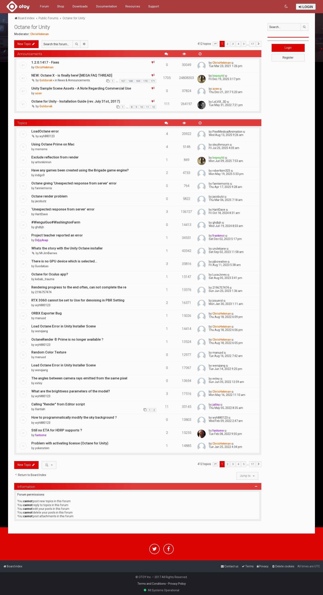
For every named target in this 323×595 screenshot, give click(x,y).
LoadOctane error (45, 131)
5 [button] (243, 43)
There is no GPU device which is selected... (64, 261)
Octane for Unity (32, 27)
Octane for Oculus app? (49, 274)
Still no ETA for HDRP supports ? (56, 430)
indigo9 (40, 175)
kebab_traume (44, 279)
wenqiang (41, 331)
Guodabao (41, 266)
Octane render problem (49, 196)
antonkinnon (43, 162)
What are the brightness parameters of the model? (70, 391)
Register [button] (288, 57)
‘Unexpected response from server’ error (62, 209)
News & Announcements (74, 80)
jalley (216, 404)
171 (153, 81)
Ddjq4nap (41, 240)
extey (38, 383)
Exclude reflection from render (55, 157)
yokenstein (42, 448)
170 (145, 81)
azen (38, 93)
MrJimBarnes (48, 253)
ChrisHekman (39, 34)
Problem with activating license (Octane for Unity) (69, 443)
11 (147, 107)
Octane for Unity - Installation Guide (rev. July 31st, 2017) (75, 101)
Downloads (80, 6)
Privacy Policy (177, 583)
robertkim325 (221, 170)
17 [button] (252, 43)
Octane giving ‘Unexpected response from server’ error (74, 183)
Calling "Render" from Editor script (58, 404)
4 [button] (238, 43)
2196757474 (43, 292)
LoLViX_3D (219, 101)
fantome (40, 435)
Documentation (106, 6)
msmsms (41, 149)
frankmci (218, 235)
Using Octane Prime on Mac (52, 144)
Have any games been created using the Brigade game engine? (80, 170)
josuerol (217, 300)
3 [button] (233, 43)
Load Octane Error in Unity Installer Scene (63, 326)
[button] (215, 44)
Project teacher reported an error (57, 235)
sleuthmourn (220, 144)
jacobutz (40, 201)
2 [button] (227, 43)
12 (153, 107)
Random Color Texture (48, 352)
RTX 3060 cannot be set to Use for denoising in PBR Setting (77, 300)
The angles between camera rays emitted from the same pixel (79, 378)
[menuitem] (286, 6)
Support (153, 6)
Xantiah (40, 409)
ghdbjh (39, 227)
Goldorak (45, 80)
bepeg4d (218, 75)
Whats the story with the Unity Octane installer (67, 248)
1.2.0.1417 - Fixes (45, 62)
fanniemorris (43, 188)
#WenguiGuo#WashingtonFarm (55, 222)
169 (138, 81)
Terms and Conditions (151, 583)
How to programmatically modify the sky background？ (74, 417)
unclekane (219, 248)
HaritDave (41, 214)
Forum (44, 6)
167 (123, 81)
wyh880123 (47, 136)
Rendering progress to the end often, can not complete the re (78, 287)
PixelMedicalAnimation (227, 131)
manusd (40, 318)
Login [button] (288, 47)
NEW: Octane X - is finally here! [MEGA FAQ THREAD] (71, 75)
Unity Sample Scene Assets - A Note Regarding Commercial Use (81, 88)
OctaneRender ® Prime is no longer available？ (67, 339)
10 (141, 107)
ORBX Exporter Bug (46, 313)
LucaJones (219, 274)
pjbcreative (219, 261)
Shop (60, 6)
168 (130, 81)
